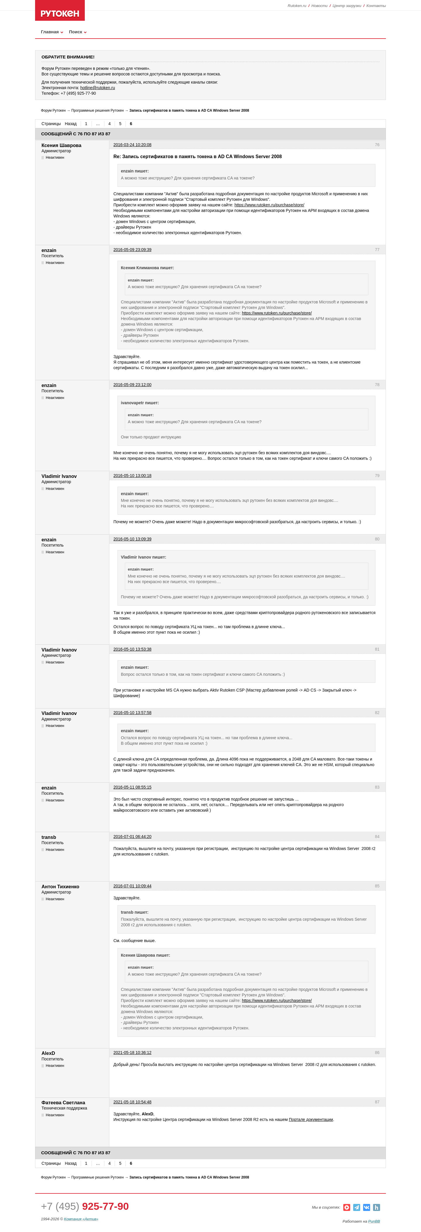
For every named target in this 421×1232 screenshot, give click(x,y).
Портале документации (311, 1119)
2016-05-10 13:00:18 (132, 475)
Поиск (75, 31)
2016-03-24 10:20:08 (132, 144)
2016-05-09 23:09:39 (132, 249)
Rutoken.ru (297, 6)
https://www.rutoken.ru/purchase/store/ (269, 205)
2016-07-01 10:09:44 (132, 886)
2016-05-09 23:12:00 (132, 384)
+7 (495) (85, 1206)
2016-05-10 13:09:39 (132, 539)
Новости (319, 6)
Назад (71, 123)
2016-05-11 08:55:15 (132, 787)
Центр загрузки (347, 6)
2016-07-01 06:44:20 (132, 836)
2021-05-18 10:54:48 (132, 1102)
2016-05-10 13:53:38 (132, 649)
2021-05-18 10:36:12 (132, 1052)
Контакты (376, 6)
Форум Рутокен (53, 110)
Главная (50, 31)
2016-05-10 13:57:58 (132, 712)
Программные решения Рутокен (97, 110)
